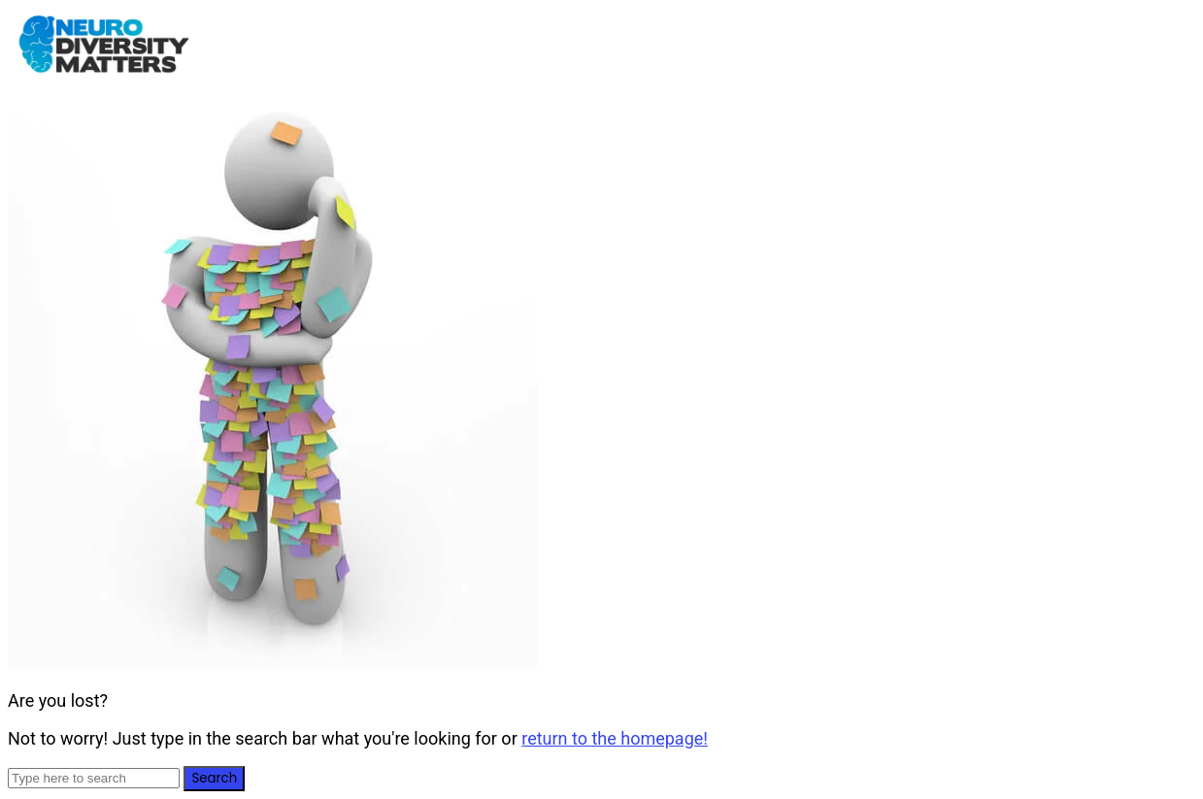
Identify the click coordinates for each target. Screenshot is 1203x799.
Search (214, 778)
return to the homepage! (614, 738)
